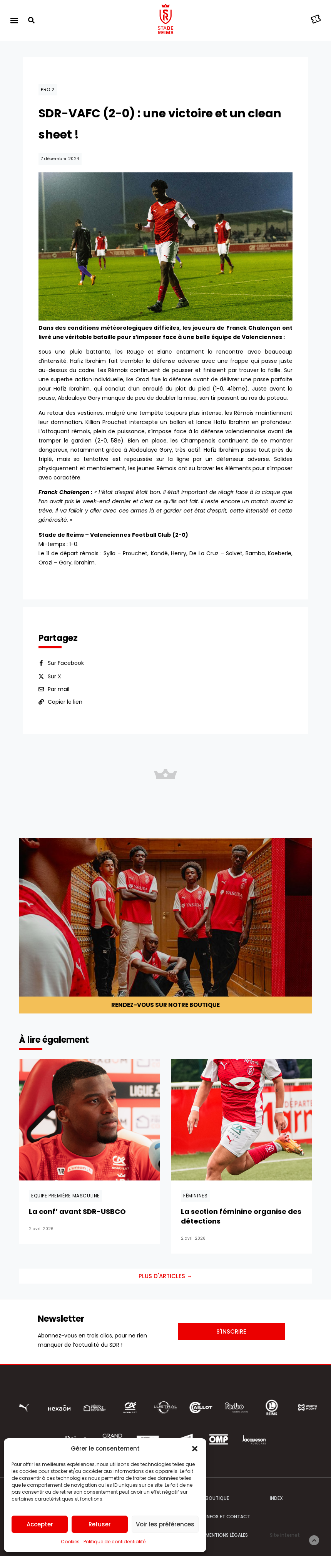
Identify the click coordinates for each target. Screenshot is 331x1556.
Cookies (70, 1541)
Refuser (100, 1524)
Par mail (58, 689)
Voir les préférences (165, 1524)
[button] (195, 1448)
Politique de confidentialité (114, 1541)
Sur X (54, 676)
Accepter (40, 1524)
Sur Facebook (66, 663)
